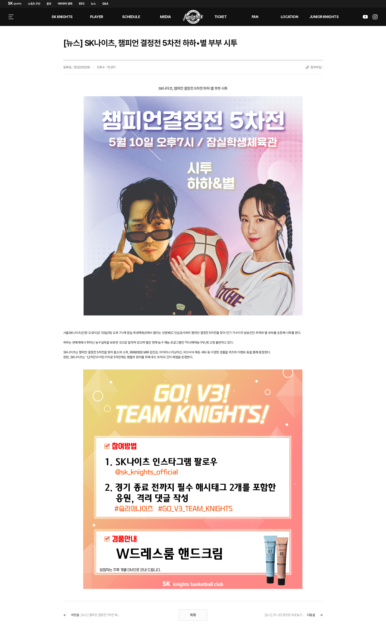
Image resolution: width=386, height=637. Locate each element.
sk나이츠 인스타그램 (375, 17)
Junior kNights (324, 17)
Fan (255, 17)
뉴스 (93, 3)
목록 (193, 615)
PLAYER (96, 17)
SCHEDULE (131, 17)
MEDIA (165, 17)
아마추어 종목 (65, 3)
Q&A (105, 3)
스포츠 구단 (34, 3)
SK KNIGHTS (62, 17)
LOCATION (289, 17)
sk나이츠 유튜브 (365, 17)
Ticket (220, 17)
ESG (82, 3)
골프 (48, 3)
